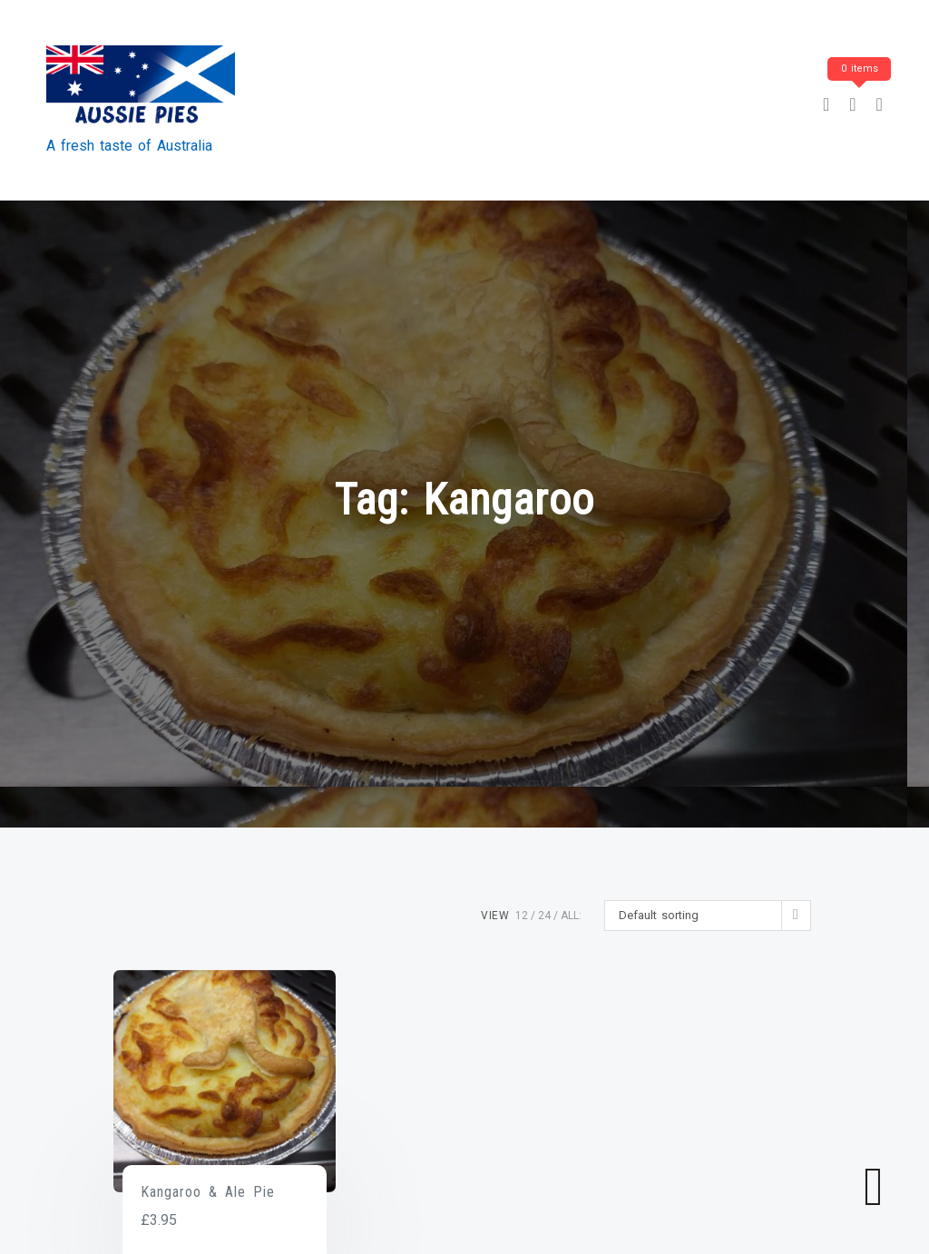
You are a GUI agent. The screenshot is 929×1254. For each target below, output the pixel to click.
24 (544, 915)
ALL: (571, 915)
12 (521, 915)
